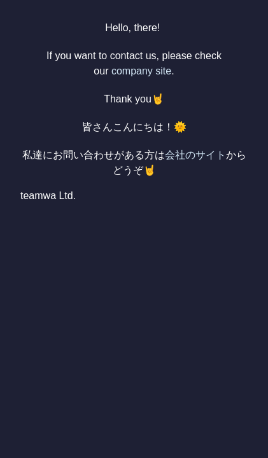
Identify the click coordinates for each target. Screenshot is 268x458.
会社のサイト (195, 154)
